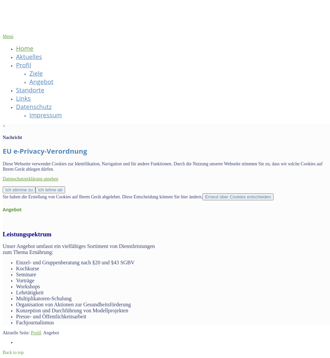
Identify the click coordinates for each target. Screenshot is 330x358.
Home (24, 48)
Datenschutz (34, 106)
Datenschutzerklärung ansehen (30, 178)
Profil (23, 65)
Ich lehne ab (50, 189)
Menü (8, 36)
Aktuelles (29, 56)
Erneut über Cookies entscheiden (238, 196)
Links (23, 98)
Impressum (45, 115)
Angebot (41, 81)
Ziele (36, 73)
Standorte (30, 90)
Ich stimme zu (19, 189)
